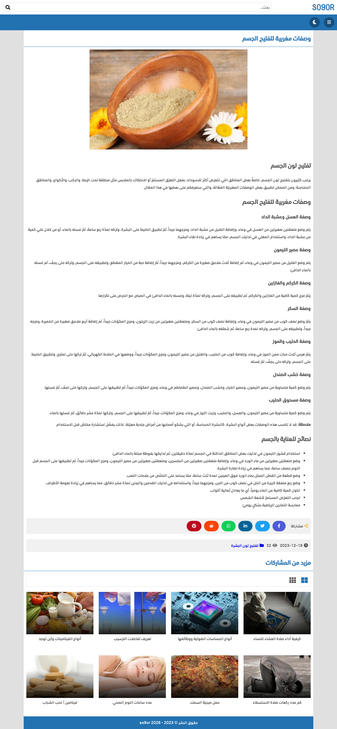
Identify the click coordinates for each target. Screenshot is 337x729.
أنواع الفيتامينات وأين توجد (60, 639)
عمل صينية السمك (205, 702)
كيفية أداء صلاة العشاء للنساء (277, 639)
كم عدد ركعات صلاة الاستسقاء (277, 702)
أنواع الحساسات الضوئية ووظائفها (205, 639)
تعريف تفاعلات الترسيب (132, 639)
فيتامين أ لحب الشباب (60, 702)
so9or (323, 7)
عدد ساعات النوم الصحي (132, 702)
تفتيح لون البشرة (244, 545)
